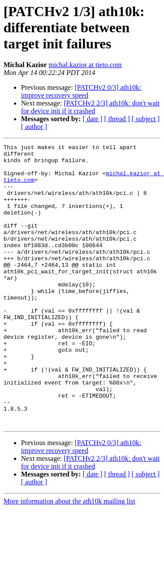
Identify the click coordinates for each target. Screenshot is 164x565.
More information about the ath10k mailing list (69, 557)
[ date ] (92, 119)
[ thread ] (117, 119)
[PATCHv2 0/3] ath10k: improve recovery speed (81, 91)
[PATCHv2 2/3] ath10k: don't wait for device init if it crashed (90, 107)
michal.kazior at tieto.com (85, 64)
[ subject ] (146, 119)
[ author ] (34, 126)
